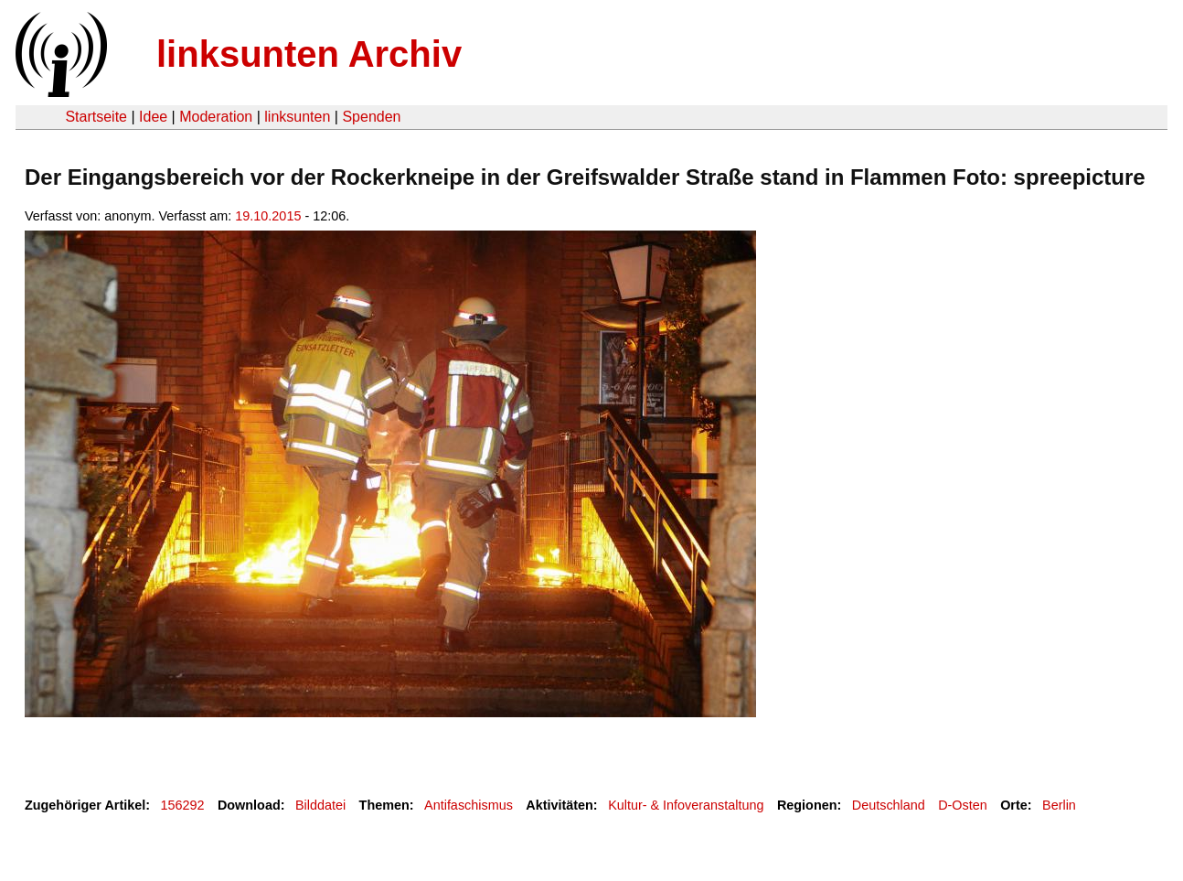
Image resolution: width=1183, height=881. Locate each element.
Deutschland (888, 805)
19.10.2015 (268, 216)
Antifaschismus (468, 805)
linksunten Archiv (309, 54)
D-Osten (962, 805)
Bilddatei (320, 805)
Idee (153, 116)
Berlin (1059, 805)
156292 (183, 805)
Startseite (96, 116)
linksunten (297, 116)
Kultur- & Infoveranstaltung (685, 805)
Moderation (215, 116)
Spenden (371, 116)
